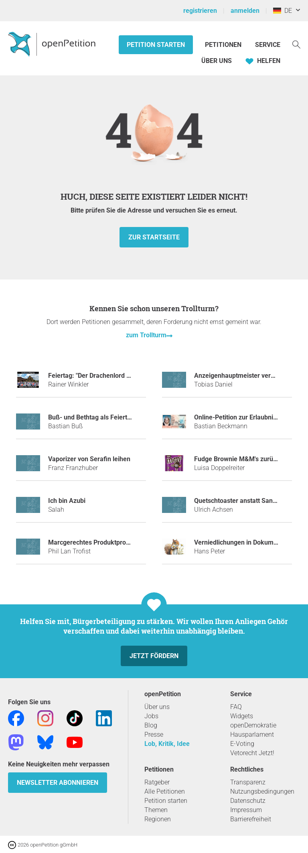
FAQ (236, 707)
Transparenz (247, 782)
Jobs (151, 716)
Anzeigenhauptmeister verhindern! (244, 375)
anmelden (245, 10)
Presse (153, 734)
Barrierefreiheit (250, 819)
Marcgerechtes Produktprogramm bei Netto (111, 542)
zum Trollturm (146, 335)
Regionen (157, 819)
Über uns (157, 707)
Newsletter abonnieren (57, 782)
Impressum (246, 810)
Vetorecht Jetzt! (252, 753)
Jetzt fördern (154, 656)
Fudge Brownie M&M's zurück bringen (249, 459)
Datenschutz (247, 800)
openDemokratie (253, 725)
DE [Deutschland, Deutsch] (282, 10)
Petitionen (224, 45)
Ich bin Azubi (66, 501)
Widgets (241, 716)
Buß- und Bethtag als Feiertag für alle (102, 417)
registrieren (200, 10)
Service (267, 45)
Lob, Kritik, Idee (167, 744)
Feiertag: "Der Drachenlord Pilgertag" (101, 375)
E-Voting (242, 744)
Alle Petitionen (164, 791)
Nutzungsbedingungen (262, 791)
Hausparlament (252, 734)
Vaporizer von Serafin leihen (89, 459)
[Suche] (296, 44)
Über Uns (216, 61)
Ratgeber (157, 782)
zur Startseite (154, 237)
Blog (150, 725)
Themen (156, 810)
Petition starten (156, 45)
